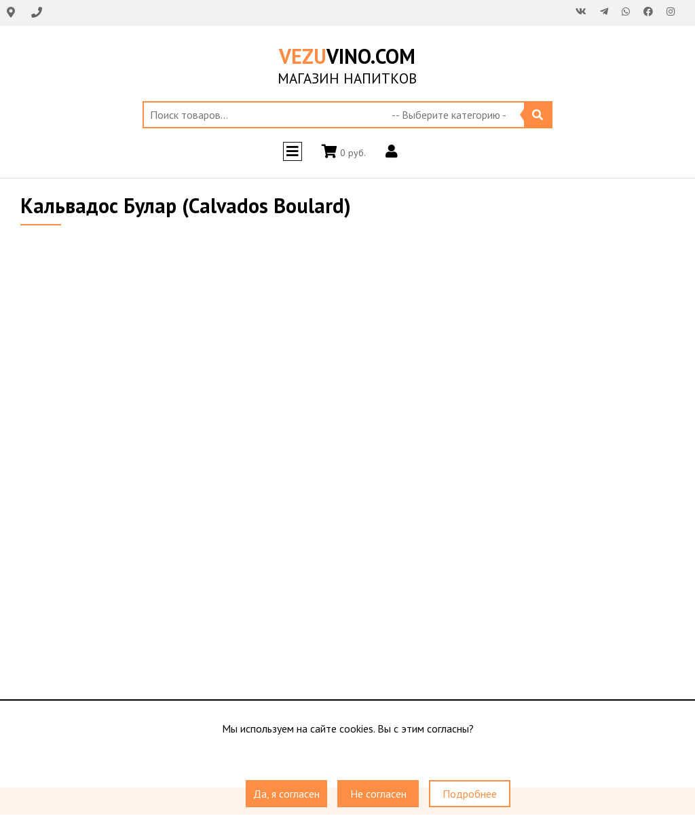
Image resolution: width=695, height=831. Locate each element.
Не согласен (378, 793)
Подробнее (470, 793)
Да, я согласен (286, 793)
